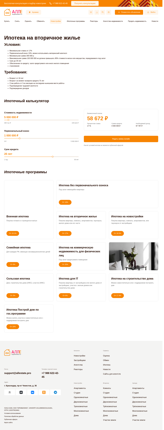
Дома (76, 415)
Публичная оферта (10, 419)
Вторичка (106, 383)
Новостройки (56, 21)
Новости (155, 21)
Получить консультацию (84, 3)
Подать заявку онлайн (121, 139)
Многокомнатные (81, 411)
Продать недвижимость (137, 21)
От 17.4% (117, 295)
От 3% (12, 295)
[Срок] (41, 156)
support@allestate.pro (17, 373)
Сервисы (106, 350)
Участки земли (109, 420)
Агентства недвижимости (113, 21)
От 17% (65, 233)
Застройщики (80, 360)
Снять (17, 21)
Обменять (41, 21)
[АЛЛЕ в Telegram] (55, 392)
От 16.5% (117, 233)
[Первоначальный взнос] (41, 138)
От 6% (12, 264)
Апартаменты (80, 388)
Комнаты (107, 388)
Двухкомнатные (81, 402)
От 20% (65, 264)
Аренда (134, 383)
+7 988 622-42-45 (59, 3)
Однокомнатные (81, 397)
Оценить (28, 21)
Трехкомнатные (81, 406)
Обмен (106, 360)
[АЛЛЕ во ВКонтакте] (32, 392)
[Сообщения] (102, 12)
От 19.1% (12, 233)
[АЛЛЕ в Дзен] (21, 392)
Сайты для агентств (112, 374)
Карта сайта (8, 422)
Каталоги (77, 350)
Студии (77, 393)
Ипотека (106, 365)
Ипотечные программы (76, 21)
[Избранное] (90, 12)
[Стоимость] (41, 120)
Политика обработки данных (14, 416)
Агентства (78, 365)
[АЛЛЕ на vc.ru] (9, 392)
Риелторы (94, 21)
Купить (7, 21)
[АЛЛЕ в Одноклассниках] (44, 392)
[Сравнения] (96, 12)
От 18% (13, 327)
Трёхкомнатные (110, 406)
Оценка (106, 356)
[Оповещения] (108, 12)
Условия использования (12, 413)
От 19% (65, 202)
